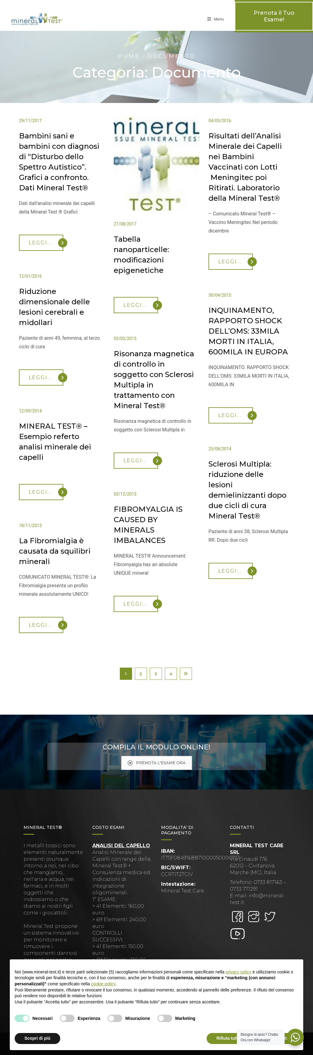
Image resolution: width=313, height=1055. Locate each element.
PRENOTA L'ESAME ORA (156, 759)
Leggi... (46, 242)
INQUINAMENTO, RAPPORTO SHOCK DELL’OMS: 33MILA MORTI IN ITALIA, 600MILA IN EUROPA (248, 331)
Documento (171, 56)
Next (185, 673)
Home (129, 56)
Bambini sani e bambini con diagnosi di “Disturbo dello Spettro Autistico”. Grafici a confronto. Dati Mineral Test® (59, 161)
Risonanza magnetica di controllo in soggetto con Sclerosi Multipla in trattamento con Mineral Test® (154, 379)
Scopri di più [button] (37, 1038)
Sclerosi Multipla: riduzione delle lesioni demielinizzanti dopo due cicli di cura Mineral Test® (247, 490)
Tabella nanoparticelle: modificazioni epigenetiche (141, 255)
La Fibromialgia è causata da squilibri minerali (54, 551)
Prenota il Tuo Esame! (274, 16)
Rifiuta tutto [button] (228, 1038)
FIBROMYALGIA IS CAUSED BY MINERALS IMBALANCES (148, 525)
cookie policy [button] (103, 983)
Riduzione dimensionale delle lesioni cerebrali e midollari (54, 307)
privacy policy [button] (238, 971)
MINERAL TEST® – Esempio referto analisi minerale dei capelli (55, 442)
